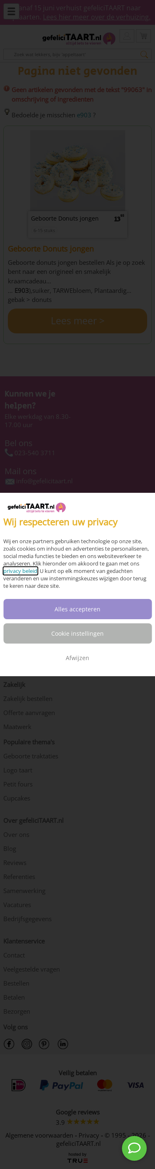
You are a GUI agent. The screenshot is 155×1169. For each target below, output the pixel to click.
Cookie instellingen (77, 633)
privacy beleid (20, 571)
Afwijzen (77, 658)
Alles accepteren (77, 609)
